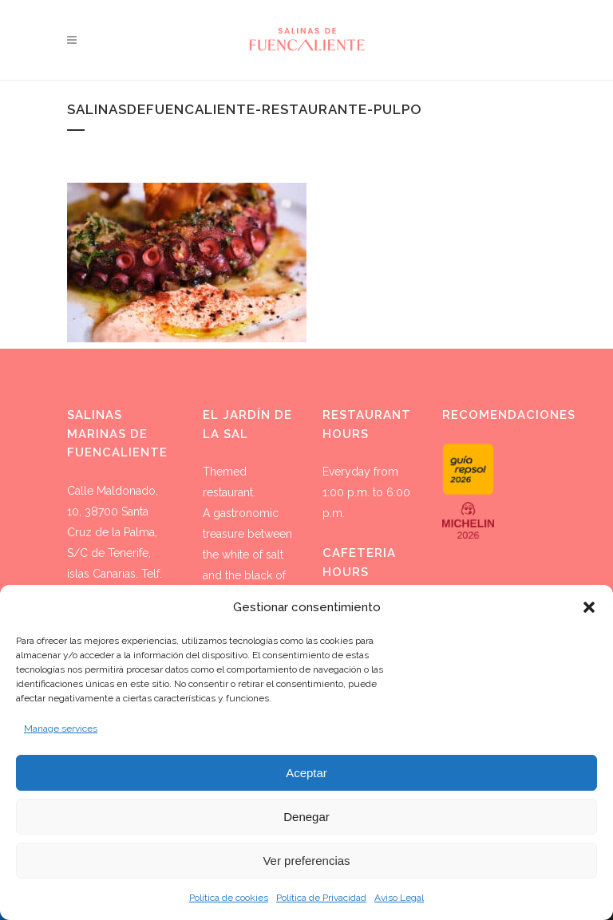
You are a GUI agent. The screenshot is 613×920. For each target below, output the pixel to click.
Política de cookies (228, 897)
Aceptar (306, 773)
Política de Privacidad (321, 897)
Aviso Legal (399, 897)
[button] (589, 607)
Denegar (306, 816)
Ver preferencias (306, 860)
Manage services (60, 728)
